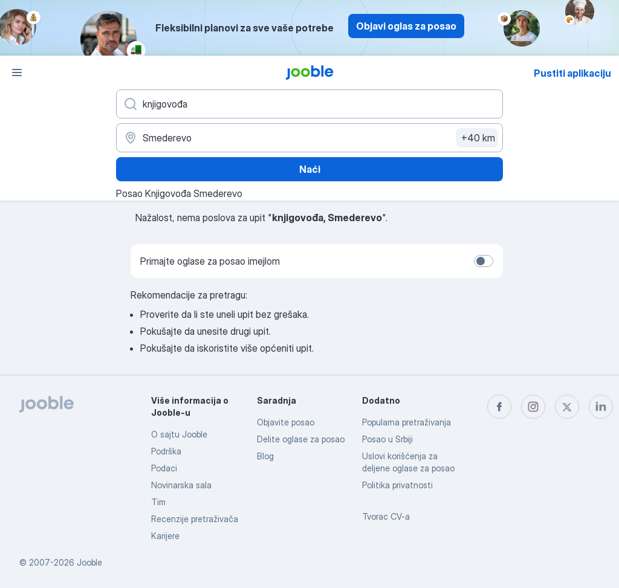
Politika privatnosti (397, 485)
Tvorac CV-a (386, 516)
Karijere (165, 536)
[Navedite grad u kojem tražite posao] (309, 137)
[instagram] (533, 407)
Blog (265, 456)
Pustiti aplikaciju (572, 73)
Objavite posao (285, 422)
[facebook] (499, 407)
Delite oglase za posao (301, 439)
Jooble (89, 562)
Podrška (166, 451)
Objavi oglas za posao (406, 26)
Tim (158, 502)
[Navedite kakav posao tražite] (309, 103)
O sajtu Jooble (179, 434)
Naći (309, 169)
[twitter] (567, 407)
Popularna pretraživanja (406, 422)
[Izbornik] (17, 72)
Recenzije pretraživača (194, 519)
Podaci (164, 468)
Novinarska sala (181, 485)
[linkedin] (601, 407)
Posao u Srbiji (387, 439)
